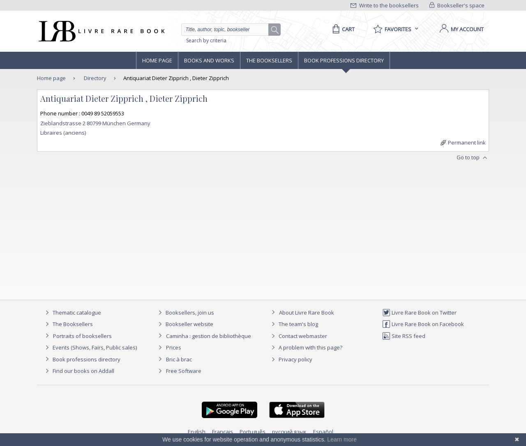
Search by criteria (206, 40)
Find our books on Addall (78, 371)
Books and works (209, 60)
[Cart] (342, 29)
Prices (173, 347)
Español (323, 431)
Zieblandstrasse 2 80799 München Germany (95, 123)
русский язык (289, 431)
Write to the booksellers (385, 5)
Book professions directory (344, 60)
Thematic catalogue (72, 312)
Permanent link (463, 142)
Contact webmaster (298, 336)
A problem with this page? (305, 347)
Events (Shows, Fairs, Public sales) (90, 347)
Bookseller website (184, 324)
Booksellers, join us (185, 312)
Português (252, 431)
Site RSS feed (403, 336)
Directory (94, 78)
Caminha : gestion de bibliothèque (208, 336)
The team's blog (293, 324)
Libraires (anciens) (63, 132)
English (196, 431)
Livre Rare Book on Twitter (419, 312)
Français (222, 431)
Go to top (473, 158)
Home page (157, 60)
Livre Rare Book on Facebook (423, 324)
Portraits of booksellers (82, 336)
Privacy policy (290, 359)
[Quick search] (228, 29)
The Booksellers (269, 60)
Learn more (342, 439)
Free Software (183, 371)
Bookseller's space (456, 5)
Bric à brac (179, 359)
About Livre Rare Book (306, 312)
